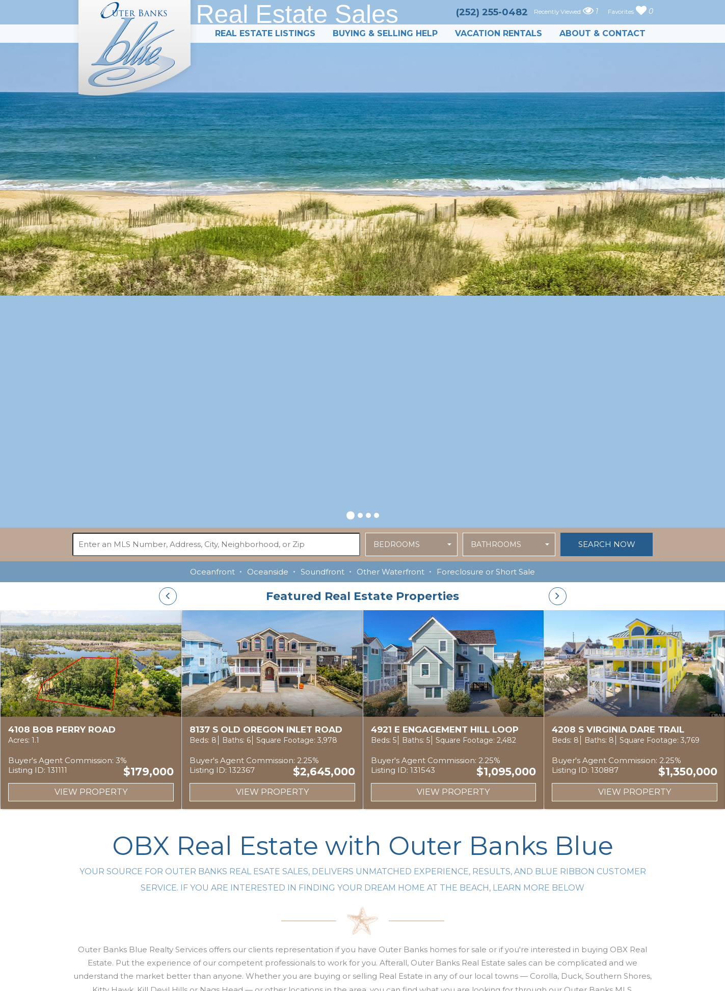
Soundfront (322, 572)
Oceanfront (212, 572)
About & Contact (602, 33)
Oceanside (267, 572)
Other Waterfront (390, 572)
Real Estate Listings (265, 33)
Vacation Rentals (498, 33)
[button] (350, 514)
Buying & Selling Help (385, 33)
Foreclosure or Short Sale (486, 572)
